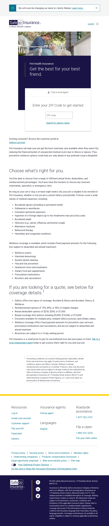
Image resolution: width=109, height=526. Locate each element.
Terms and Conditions (59, 453)
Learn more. (77, 8)
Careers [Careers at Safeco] (15, 438)
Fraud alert (16, 433)
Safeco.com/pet (17, 142)
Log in (91, 24)
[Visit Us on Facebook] (38, 482)
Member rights (81, 453)
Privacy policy (18, 453)
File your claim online (86, 438)
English (43, 429)
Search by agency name (58, 123)
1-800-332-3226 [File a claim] (84, 433)
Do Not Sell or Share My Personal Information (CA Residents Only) (44, 469)
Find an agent (46, 413)
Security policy (36, 453)
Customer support (20, 423)
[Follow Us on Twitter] (38, 496)
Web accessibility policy (55, 460)
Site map (75, 460)
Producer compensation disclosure (59, 456)
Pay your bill (17, 428)
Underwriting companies (26, 456)
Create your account (21, 418)
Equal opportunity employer (24, 460)
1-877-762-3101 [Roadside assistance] (84, 417)
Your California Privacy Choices (33, 464)
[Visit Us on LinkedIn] (38, 489)
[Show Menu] (97, 23)
